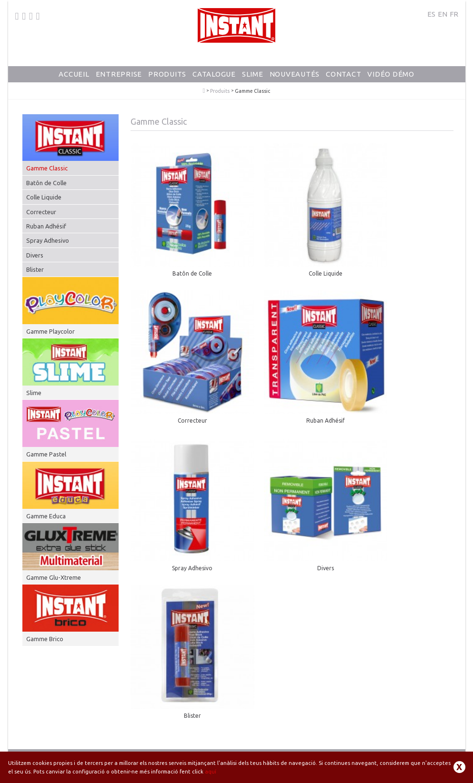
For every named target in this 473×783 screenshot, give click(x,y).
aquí (210, 771)
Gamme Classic (47, 168)
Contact (343, 74)
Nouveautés (295, 74)
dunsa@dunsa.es (107, 743)
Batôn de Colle (46, 182)
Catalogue (214, 74)
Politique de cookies (400, 750)
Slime (252, 74)
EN (442, 14)
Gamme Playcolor (50, 331)
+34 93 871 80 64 (47, 743)
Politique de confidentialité (333, 750)
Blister (35, 269)
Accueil (74, 74)
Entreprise (119, 74)
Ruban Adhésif (46, 226)
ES (431, 14)
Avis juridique (276, 750)
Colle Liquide (43, 197)
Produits (167, 74)
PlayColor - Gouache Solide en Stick (204, 91)
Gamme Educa (46, 516)
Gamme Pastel (46, 454)
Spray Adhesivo (47, 240)
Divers (34, 255)
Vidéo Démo (390, 74)
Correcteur (41, 211)
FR (454, 14)
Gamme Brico (44, 638)
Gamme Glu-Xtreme (53, 577)
